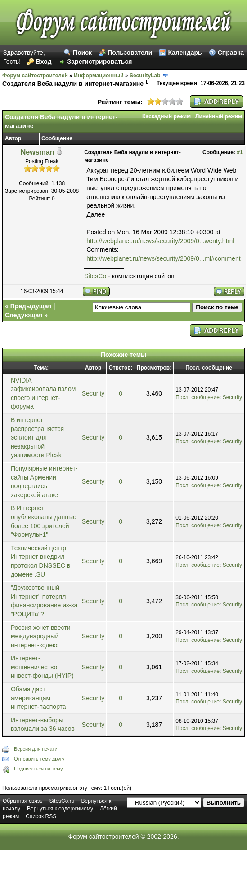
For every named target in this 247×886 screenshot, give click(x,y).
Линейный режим (218, 116)
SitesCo (95, 276)
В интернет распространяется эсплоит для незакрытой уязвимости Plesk (37, 437)
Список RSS (41, 816)
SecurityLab (145, 75)
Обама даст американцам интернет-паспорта (38, 698)
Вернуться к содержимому (60, 809)
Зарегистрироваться (99, 61)
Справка (231, 52)
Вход (44, 61)
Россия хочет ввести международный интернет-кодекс (41, 636)
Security (93, 393)
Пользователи (130, 52)
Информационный (98, 75)
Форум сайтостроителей (35, 75)
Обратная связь (22, 801)
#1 (240, 152)
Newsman (37, 152)
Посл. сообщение (197, 397)
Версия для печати (36, 749)
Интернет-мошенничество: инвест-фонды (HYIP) (42, 666)
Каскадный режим (166, 116)
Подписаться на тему (38, 768)
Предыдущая (31, 306)
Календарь (185, 52)
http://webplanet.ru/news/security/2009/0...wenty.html (160, 241)
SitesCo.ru (61, 801)
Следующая (23, 315)
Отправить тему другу (39, 758)
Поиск (82, 52)
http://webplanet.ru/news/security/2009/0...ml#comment (163, 258)
